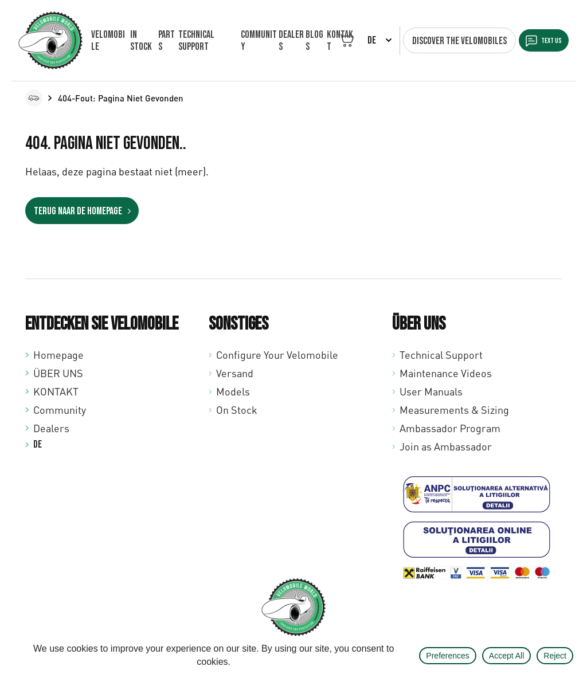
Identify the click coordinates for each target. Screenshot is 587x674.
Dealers (286, 41)
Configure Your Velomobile (277, 353)
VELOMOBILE (108, 41)
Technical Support (441, 353)
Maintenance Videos (446, 372)
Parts (164, 41)
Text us (545, 41)
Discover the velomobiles (446, 41)
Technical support (194, 41)
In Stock (140, 41)
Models (233, 390)
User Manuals (431, 390)
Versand (234, 372)
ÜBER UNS (58, 372)
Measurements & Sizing (454, 408)
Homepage (58, 353)
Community (252, 41)
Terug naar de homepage (78, 211)
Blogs (309, 41)
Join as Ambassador (446, 445)
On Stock (236, 408)
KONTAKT (56, 390)
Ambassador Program (450, 427)
